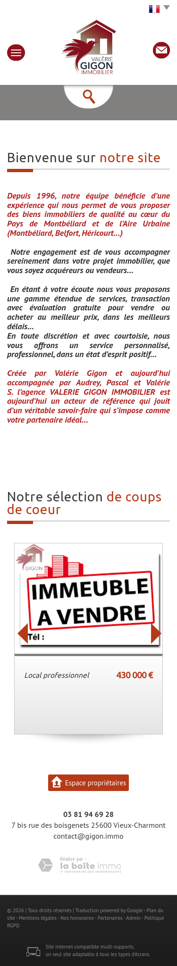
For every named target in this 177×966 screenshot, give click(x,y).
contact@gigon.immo (88, 836)
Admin (133, 918)
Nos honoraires (77, 918)
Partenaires (110, 918)
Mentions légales (38, 918)
